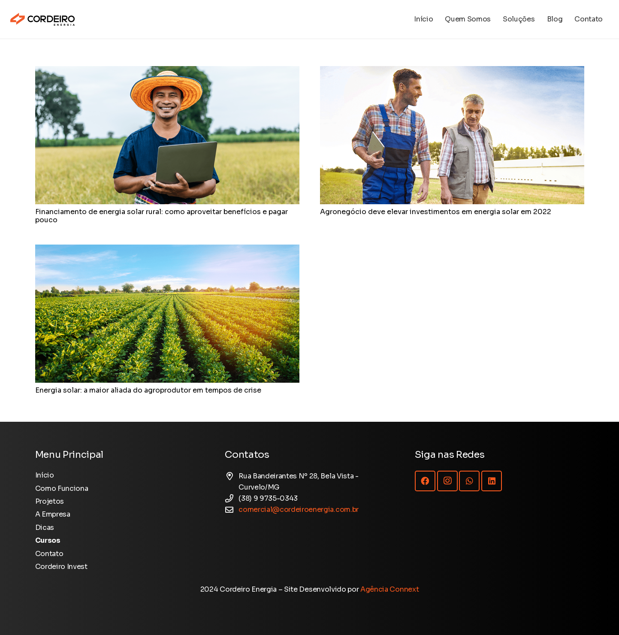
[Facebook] (425, 481)
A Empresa (52, 514)
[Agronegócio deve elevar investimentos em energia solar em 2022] (452, 71)
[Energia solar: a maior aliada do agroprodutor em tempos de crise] (167, 249)
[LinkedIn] (491, 481)
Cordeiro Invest (61, 566)
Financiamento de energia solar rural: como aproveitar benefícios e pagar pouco (161, 215)
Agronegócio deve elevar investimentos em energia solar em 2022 (435, 211)
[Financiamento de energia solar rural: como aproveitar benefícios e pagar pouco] (167, 71)
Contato (49, 553)
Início (44, 475)
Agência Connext (389, 589)
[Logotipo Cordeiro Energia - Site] (42, 19)
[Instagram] (447, 481)
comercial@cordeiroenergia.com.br (299, 509)
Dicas (44, 527)
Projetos (49, 501)
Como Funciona (61, 488)
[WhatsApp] (469, 481)
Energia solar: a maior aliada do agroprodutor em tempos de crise (148, 390)
